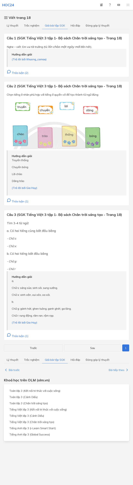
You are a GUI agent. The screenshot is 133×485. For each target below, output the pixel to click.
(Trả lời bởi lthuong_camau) (29, 59)
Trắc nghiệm (31, 25)
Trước (33, 348)
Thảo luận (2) (17, 73)
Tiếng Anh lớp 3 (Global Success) (29, 434)
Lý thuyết (12, 25)
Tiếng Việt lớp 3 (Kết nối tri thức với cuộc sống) (38, 409)
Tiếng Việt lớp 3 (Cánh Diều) (26, 415)
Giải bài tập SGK (55, 25)
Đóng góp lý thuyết (97, 25)
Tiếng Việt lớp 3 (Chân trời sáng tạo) (31, 422)
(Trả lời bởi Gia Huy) (24, 188)
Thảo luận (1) (17, 201)
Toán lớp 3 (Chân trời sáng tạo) (28, 403)
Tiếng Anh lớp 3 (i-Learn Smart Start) (32, 428)
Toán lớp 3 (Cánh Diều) (23, 397)
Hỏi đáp (75, 25)
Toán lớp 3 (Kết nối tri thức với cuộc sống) (34, 390)
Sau (92, 348)
